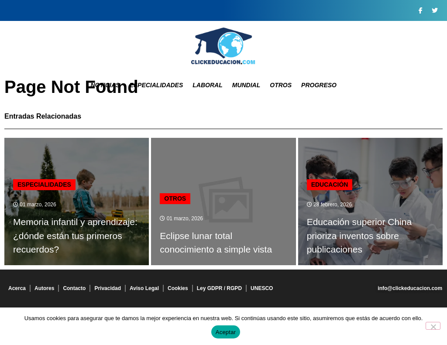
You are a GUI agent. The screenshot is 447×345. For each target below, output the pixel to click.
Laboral (207, 85)
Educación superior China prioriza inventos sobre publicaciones (359, 235)
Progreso (319, 85)
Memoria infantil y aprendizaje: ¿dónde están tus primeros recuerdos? (75, 235)
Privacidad (107, 288)
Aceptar (226, 332)
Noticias (105, 85)
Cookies (178, 288)
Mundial (246, 85)
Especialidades (156, 85)
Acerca (17, 288)
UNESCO (262, 288)
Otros (281, 85)
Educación (329, 184)
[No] (433, 326)
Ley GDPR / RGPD (219, 288)
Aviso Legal (144, 288)
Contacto (74, 288)
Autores (44, 288)
